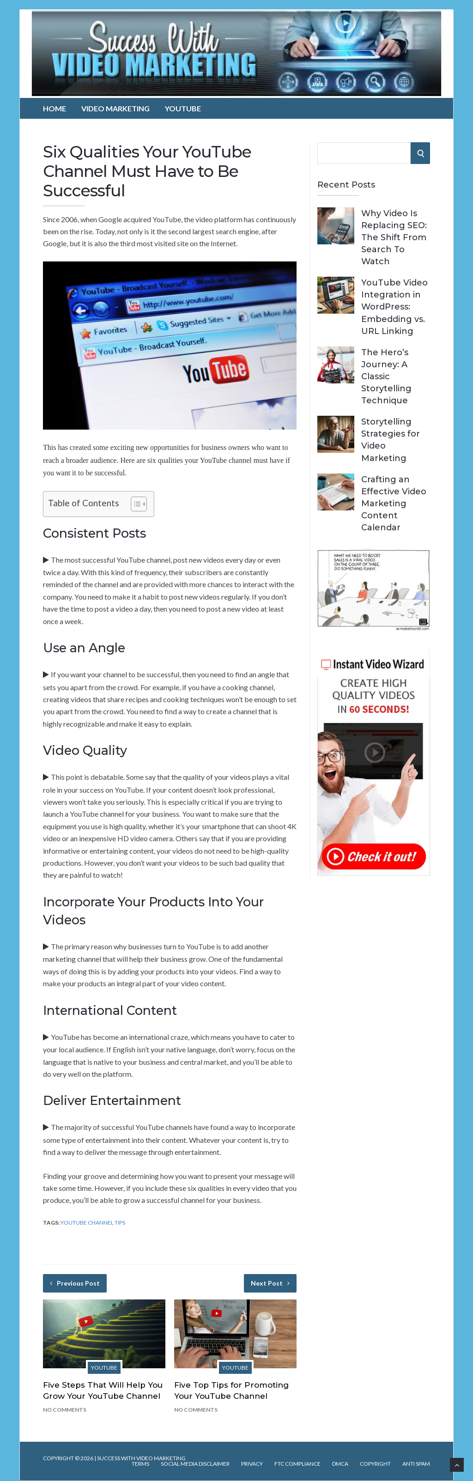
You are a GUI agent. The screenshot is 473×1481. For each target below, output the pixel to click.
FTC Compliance (297, 1464)
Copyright (375, 1464)
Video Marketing (115, 108)
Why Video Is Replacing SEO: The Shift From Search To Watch (394, 237)
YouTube (183, 108)
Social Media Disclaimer (195, 1464)
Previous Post (75, 1283)
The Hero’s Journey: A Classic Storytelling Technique (386, 376)
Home (54, 108)
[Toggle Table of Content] (134, 504)
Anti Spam (416, 1464)
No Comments (64, 1409)
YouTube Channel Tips (93, 1222)
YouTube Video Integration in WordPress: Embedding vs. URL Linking (394, 307)
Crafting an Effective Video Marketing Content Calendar (393, 503)
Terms (140, 1464)
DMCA (340, 1464)
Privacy (252, 1464)
